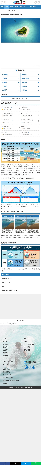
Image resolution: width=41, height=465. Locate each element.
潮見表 (6, 6)
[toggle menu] (39, 2)
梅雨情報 (5, 353)
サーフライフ (3, 323)
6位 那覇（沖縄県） (30, 121)
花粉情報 (5, 355)
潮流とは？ (5, 286)
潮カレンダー (7, 344)
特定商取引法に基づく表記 (11, 380)
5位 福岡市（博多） (10, 121)
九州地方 (4, 90)
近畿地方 (24, 82)
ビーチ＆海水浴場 (29, 344)
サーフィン (26, 6)
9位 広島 (10, 134)
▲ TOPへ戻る (20, 320)
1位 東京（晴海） (10, 109)
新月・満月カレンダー (9, 364)
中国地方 (4, 86)
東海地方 (4, 82)
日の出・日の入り (8, 361)
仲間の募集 (27, 350)
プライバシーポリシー (9, 377)
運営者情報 (6, 372)
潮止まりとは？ (6, 282)
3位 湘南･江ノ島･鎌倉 (10, 115)
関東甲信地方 (25, 78)
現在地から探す (22, 70)
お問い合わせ (33, 6)
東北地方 (24, 74)
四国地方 (24, 86)
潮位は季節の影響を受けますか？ (10, 290)
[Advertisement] (20, 54)
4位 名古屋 (30, 115)
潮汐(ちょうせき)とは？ (8, 278)
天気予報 (16, 6)
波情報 (11, 6)
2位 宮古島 (30, 109)
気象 (21, 6)
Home (2, 6)
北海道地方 (5, 74)
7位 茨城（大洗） (10, 128)
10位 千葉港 (30, 134)
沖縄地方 (24, 90)
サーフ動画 (27, 347)
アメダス (5, 358)
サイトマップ (7, 375)
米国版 (5, 383)
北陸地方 (4, 78)
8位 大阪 (30, 128)
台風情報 (5, 350)
